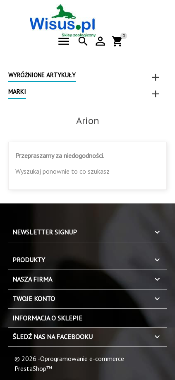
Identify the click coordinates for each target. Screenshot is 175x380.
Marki (17, 92)
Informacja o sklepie (47, 318)
